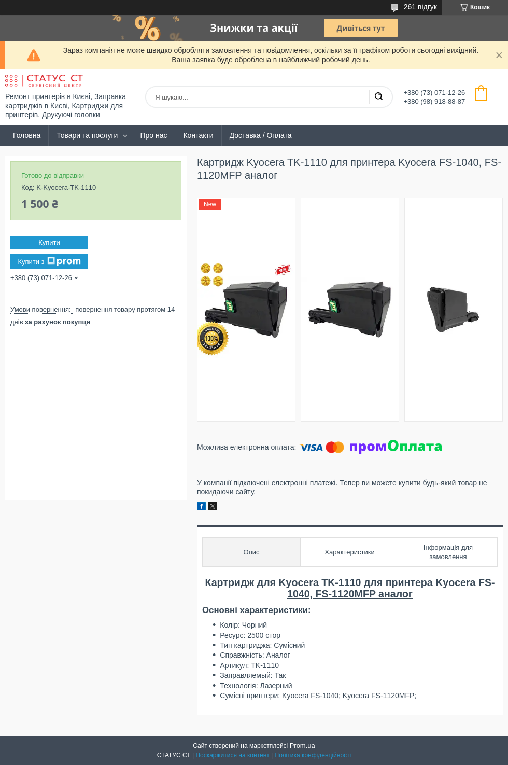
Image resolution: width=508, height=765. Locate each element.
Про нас (153, 135)
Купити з (49, 261)
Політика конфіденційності (313, 755)
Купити (49, 242)
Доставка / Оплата (261, 135)
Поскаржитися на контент (232, 755)
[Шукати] (378, 97)
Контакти (198, 135)
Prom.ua (302, 745)
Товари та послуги (87, 135)
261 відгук (420, 7)
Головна (26, 135)
